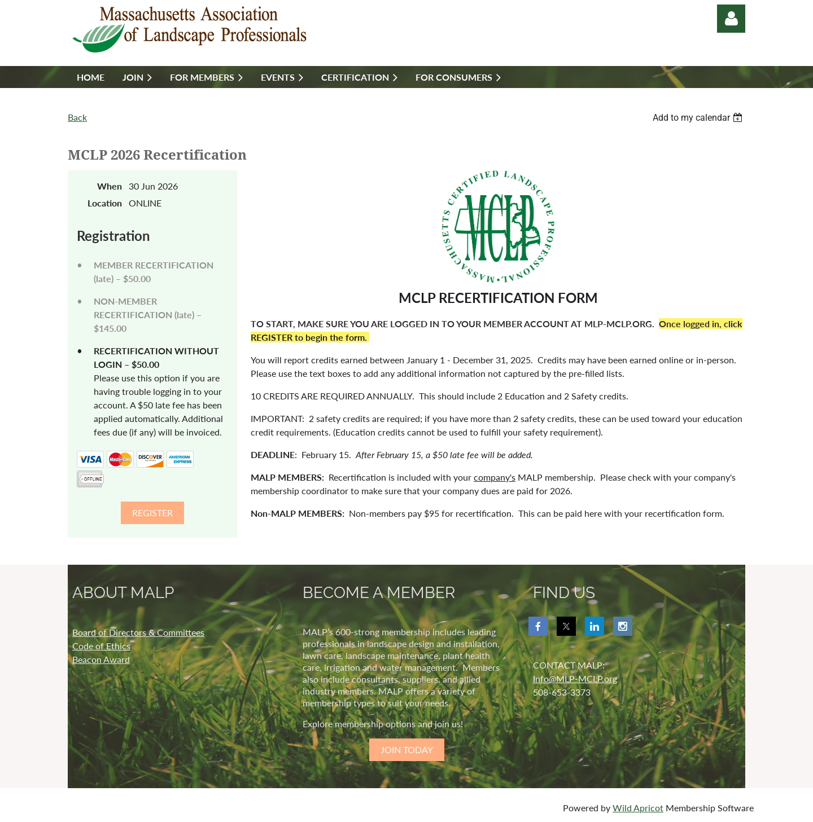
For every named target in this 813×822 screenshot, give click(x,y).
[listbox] (699, 118)
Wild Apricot (638, 807)
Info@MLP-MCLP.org (575, 678)
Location (105, 202)
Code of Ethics (101, 645)
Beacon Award (101, 659)
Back (77, 117)
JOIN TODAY (407, 749)
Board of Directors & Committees (138, 632)
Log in (731, 19)
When (109, 186)
